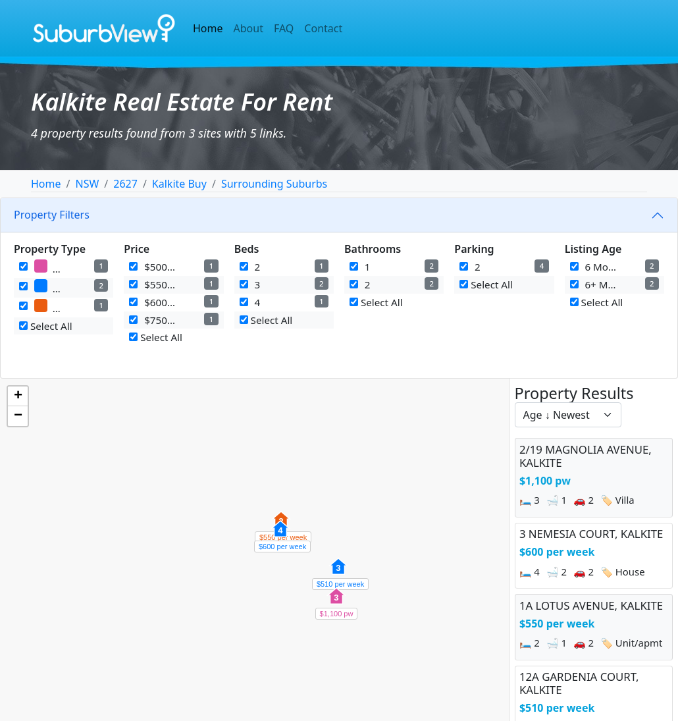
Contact (323, 28)
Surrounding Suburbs (274, 183)
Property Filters (52, 214)
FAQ (284, 28)
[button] (336, 603)
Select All (45, 326)
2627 (125, 183)
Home (208, 28)
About (248, 28)
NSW (87, 183)
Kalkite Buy (179, 183)
